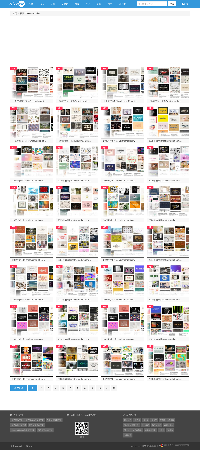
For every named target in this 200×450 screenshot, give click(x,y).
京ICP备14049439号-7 (150, 446)
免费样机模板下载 (19, 425)
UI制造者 (127, 435)
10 (99, 388)
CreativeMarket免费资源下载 (23, 430)
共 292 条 (18, 388)
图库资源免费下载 (45, 430)
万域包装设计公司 (131, 425)
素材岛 (170, 430)
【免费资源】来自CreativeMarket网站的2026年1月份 (37, 101)
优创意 (162, 420)
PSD (42, 4)
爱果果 (154, 420)
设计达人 (127, 420)
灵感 (99, 4)
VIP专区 (122, 4)
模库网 (171, 420)
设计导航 (145, 425)
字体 (88, 4)
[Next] (107, 388)
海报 (77, 4)
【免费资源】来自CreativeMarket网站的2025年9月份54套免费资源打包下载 (93, 141)
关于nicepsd (16, 446)
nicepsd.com (136, 446)
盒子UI (137, 420)
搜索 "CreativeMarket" (30, 13)
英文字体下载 (150, 430)
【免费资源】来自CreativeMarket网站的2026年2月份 (83, 101)
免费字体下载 (17, 420)
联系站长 (30, 446)
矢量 (53, 4)
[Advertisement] (100, 40)
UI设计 (161, 430)
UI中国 (145, 420)
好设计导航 (168, 425)
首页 (31, 4)
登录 (185, 4)
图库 (110, 4)
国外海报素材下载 (36, 425)
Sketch (65, 4)
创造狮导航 (137, 430)
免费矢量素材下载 (54, 420)
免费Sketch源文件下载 (35, 420)
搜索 (172, 4)
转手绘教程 (156, 425)
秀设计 (127, 430)
